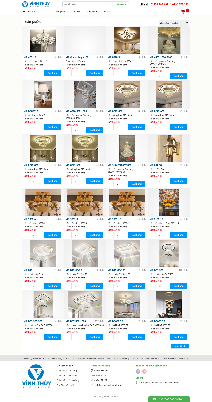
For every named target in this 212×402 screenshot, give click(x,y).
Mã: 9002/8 (72, 219)
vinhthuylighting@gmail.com (108, 385)
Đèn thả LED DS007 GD (118, 325)
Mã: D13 (28, 270)
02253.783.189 (159, 4)
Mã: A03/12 (30, 57)
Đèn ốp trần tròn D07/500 (161, 274)
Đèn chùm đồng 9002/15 (119, 223)
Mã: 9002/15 (114, 219)
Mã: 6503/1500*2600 (161, 57)
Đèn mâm (70, 358)
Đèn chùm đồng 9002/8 (76, 223)
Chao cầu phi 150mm (75, 61)
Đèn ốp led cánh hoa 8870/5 (121, 61)
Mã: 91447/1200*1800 (119, 165)
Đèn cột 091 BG (157, 169)
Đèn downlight (58, 358)
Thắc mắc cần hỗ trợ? (170, 399)
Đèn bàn (135, 358)
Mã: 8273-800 (115, 111)
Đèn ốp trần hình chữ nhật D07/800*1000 (85, 325)
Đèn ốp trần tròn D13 (33, 274)
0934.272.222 (180, 4)
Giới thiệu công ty (65, 365)
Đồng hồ (172, 358)
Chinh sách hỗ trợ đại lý (68, 380)
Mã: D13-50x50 (74, 270)
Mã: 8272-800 (31, 165)
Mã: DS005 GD (157, 321)
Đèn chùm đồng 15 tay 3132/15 (164, 223)
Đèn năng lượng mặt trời (150, 358)
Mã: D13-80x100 (116, 270)
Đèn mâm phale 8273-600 (162, 115)
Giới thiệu (76, 11)
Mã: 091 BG (156, 165)
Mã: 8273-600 (157, 111)
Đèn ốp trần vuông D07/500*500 (39, 325)
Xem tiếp (180, 346)
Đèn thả (37, 358)
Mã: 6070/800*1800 (76, 111)
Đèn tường (28, 358)
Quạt (165, 358)
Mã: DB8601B (31, 111)
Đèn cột (116, 358)
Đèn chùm (92, 358)
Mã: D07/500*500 (33, 321)
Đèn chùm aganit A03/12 (35, 61)
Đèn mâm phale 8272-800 (36, 169)
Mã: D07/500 (156, 270)
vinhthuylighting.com (104, 397)
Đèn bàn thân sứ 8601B (34, 115)
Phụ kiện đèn (184, 358)
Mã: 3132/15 (156, 219)
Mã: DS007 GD (115, 321)
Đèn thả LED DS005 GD (160, 325)
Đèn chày (125, 358)
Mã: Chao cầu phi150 (77, 57)
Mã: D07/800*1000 (76, 321)
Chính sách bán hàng (67, 370)
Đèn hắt (46, 358)
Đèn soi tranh (104, 358)
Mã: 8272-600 (73, 165)
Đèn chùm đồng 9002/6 (34, 223)
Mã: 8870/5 (114, 57)
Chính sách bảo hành (67, 375)
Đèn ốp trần (81, 358)
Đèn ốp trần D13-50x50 (76, 274)
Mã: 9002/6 (30, 219)
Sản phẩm (92, 11)
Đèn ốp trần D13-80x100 (119, 274)
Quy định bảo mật (65, 385)
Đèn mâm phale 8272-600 (78, 169)
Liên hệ (107, 11)
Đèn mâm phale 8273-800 (120, 115)
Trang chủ (60, 11)
